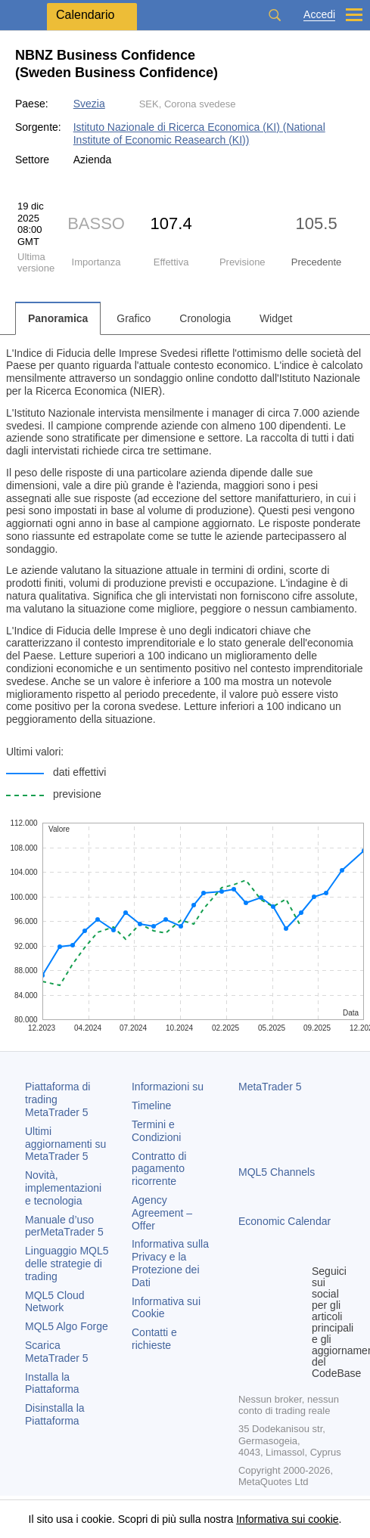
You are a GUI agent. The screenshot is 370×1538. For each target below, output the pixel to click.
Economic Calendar (284, 1221)
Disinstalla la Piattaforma (55, 1414)
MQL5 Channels (276, 1172)
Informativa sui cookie (287, 1519)
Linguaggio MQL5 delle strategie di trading (67, 1263)
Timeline (151, 1105)
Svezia (89, 104)
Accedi (319, 14)
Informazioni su (168, 1087)
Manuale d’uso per (64, 1226)
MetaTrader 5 (270, 1087)
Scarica (57, 1351)
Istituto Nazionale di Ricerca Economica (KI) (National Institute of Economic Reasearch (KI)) (199, 133)
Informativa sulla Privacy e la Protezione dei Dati (170, 1263)
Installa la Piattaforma (52, 1383)
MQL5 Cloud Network (55, 1301)
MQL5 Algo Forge (66, 1326)
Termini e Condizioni (156, 1130)
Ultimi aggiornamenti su (65, 1144)
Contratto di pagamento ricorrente (159, 1169)
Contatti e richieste (154, 1338)
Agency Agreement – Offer (162, 1213)
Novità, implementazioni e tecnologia (63, 1188)
